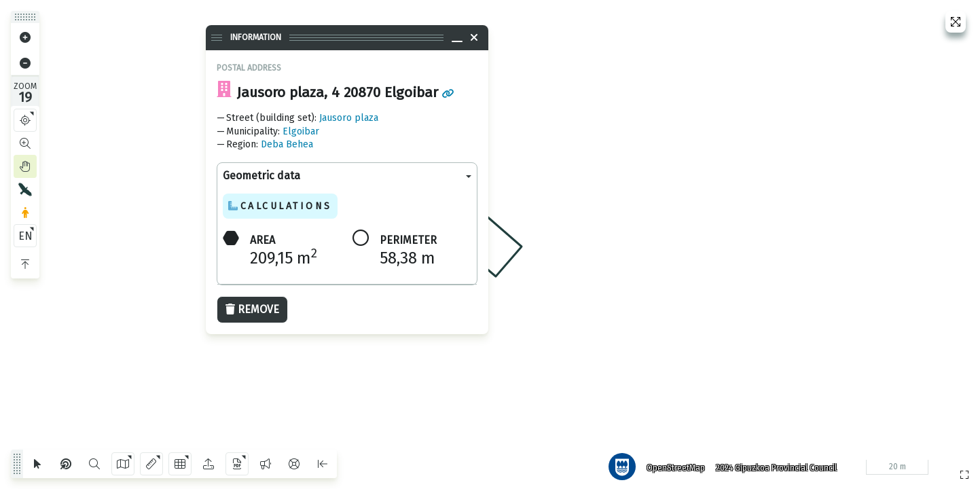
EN (25, 236)
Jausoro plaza (348, 118)
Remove (252, 309)
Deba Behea (287, 144)
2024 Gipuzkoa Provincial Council (773, 465)
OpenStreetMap (673, 465)
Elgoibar (301, 131)
